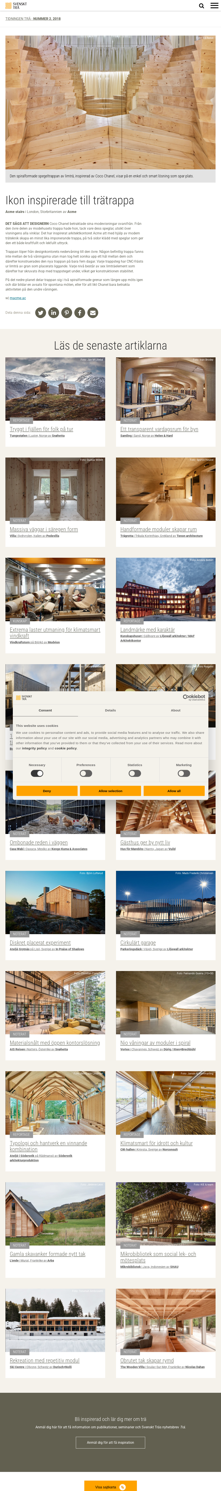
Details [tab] (110, 710)
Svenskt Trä (16, 6)
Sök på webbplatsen (204, 5)
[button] (214, 5)
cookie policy (66, 748)
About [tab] (176, 710)
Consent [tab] (45, 710)
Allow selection (110, 791)
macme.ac (18, 298)
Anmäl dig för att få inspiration (110, 1442)
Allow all (174, 791)
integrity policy (34, 748)
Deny (47, 791)
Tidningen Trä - (33, 19)
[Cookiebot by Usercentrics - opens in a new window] (186, 698)
